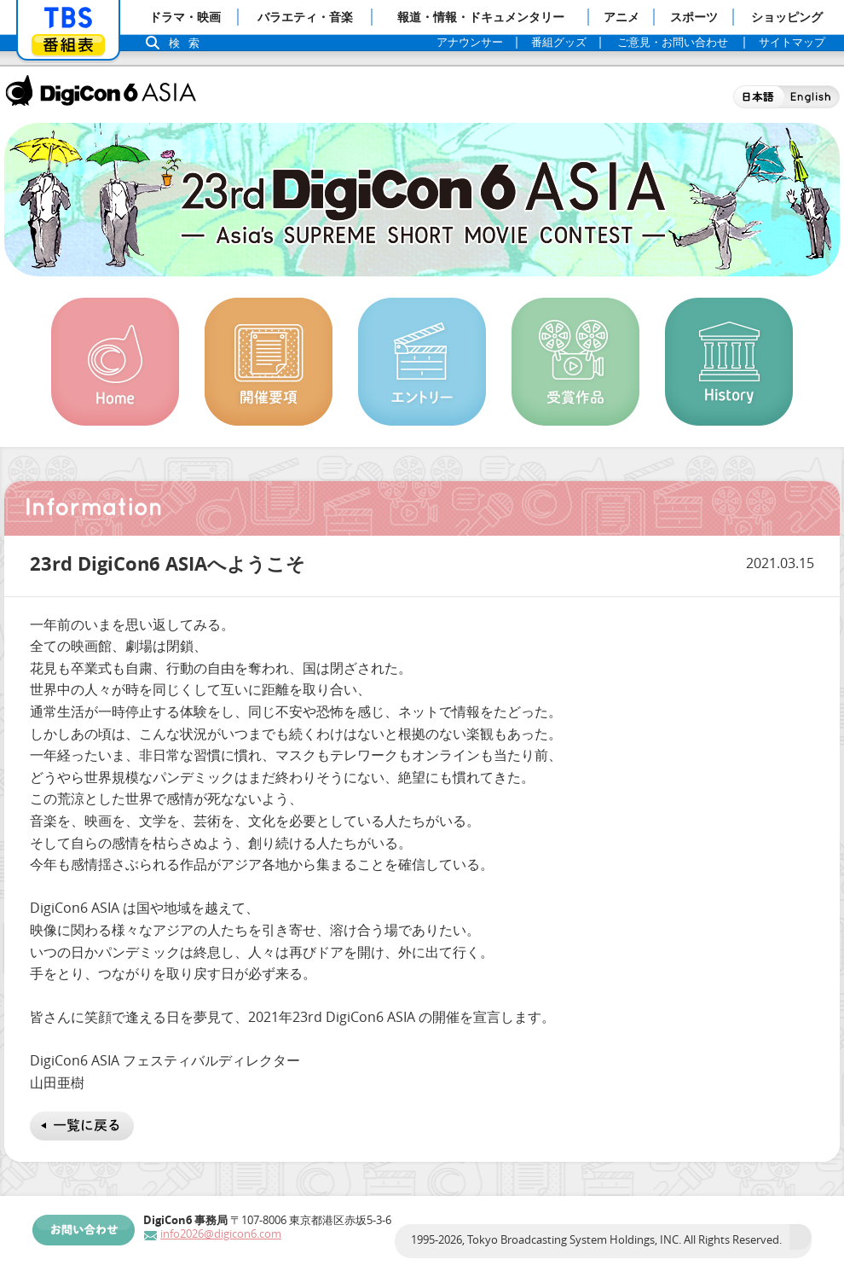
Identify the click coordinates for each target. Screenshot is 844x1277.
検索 (188, 43)
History (729, 362)
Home (115, 362)
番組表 (68, 44)
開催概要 (268, 362)
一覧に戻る (82, 1126)
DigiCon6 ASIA (100, 90)
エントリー (422, 362)
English (812, 96)
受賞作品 (575, 362)
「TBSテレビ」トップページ (68, 18)
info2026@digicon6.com (220, 1234)
